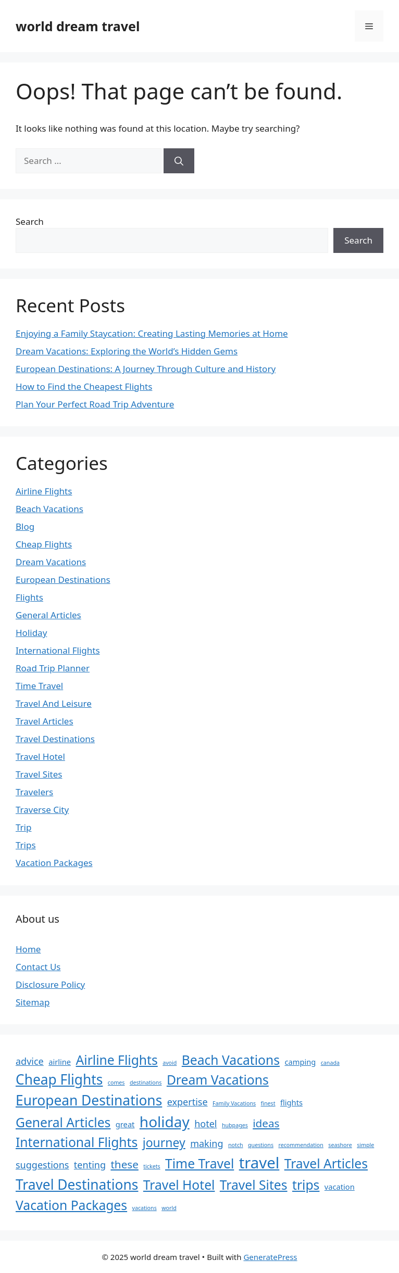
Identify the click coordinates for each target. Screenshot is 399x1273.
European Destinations (63, 579)
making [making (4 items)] (206, 1143)
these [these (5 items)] (124, 1164)
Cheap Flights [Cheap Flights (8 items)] (59, 1079)
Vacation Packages (54, 863)
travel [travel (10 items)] (259, 1162)
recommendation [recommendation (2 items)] (300, 1145)
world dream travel (78, 26)
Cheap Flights (44, 544)
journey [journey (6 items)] (164, 1142)
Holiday (31, 633)
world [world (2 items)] (169, 1208)
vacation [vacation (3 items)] (340, 1186)
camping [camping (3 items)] (300, 1061)
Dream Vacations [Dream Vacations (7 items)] (218, 1079)
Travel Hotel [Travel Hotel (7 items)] (179, 1184)
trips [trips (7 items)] (305, 1184)
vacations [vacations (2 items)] (144, 1208)
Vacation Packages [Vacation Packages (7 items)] (71, 1205)
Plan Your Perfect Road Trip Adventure (95, 404)
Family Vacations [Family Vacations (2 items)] (234, 1103)
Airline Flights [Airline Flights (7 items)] (117, 1059)
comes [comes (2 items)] (116, 1082)
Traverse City (42, 810)
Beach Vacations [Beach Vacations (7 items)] (231, 1059)
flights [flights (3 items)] (291, 1102)
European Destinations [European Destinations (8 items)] (89, 1100)
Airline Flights (44, 491)
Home (28, 949)
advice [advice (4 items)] (30, 1061)
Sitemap (32, 1002)
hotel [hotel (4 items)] (205, 1123)
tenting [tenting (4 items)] (90, 1165)
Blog (25, 526)
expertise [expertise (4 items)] (187, 1102)
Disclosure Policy (50, 984)
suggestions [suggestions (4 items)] (42, 1165)
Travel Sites (39, 774)
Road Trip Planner (53, 668)
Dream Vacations (51, 562)
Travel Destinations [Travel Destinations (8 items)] (77, 1184)
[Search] (179, 160)
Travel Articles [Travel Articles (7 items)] (326, 1163)
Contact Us (38, 967)
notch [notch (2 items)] (235, 1145)
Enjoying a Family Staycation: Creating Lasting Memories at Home (152, 333)
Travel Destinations (55, 739)
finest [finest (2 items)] (268, 1103)
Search (30, 221)
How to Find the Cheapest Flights (84, 386)
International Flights (58, 650)
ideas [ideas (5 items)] (266, 1123)
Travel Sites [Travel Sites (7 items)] (254, 1184)
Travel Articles (44, 721)
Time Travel (39, 686)
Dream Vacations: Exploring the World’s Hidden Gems (127, 351)
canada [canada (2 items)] (330, 1062)
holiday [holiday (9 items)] (165, 1121)
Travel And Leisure (54, 703)
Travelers (34, 792)
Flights (29, 597)
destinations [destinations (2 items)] (146, 1082)
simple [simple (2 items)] (365, 1145)
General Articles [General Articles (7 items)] (63, 1122)
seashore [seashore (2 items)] (340, 1145)
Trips (26, 845)
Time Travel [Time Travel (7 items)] (199, 1163)
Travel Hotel (40, 756)
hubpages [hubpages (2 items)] (235, 1125)
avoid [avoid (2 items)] (170, 1062)
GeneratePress (270, 1257)
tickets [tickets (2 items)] (151, 1166)
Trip (23, 827)
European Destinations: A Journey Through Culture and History (146, 369)
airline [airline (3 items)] (59, 1061)
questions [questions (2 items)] (260, 1145)
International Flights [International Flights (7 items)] (77, 1142)
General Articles (48, 615)
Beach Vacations (49, 509)
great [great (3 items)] (125, 1124)
